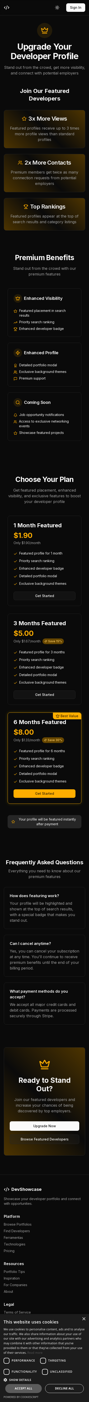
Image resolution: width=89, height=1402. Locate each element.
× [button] (83, 1319)
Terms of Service (17, 1312)
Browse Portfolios (18, 1224)
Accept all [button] (23, 1388)
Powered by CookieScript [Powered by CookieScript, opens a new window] (21, 1397)
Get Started (44, 596)
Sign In (75, 7)
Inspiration (12, 1278)
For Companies (15, 1285)
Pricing (9, 1251)
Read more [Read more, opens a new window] (34, 1353)
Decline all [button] (64, 1388)
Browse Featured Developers (45, 1139)
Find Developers (17, 1231)
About (8, 1291)
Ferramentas (13, 1238)
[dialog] (44, 1358)
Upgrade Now (44, 1126)
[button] (44, 1379)
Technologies (14, 1244)
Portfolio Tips (14, 1272)
